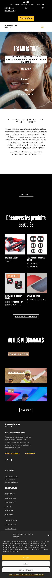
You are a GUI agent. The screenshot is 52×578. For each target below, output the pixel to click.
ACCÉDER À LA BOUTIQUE (26, 317)
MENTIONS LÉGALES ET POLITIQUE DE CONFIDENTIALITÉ (26, 575)
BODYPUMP (9, 510)
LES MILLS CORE (18, 354)
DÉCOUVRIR (26, 69)
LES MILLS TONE (10, 529)
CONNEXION (30, 453)
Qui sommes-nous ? (11, 477)
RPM (11, 390)
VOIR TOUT (26, 410)
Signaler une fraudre (11, 482)
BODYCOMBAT (10, 502)
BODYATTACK (16, 372)
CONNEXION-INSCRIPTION (9, 9)
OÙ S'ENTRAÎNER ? (26, 18)
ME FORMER (26, 194)
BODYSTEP (9, 514)
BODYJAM (8, 506)
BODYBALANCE (10, 498)
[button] (49, 535)
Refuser (26, 564)
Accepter (26, 558)
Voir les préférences (26, 570)
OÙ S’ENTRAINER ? (12, 453)
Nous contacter (10, 479)
